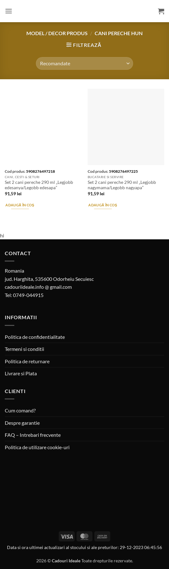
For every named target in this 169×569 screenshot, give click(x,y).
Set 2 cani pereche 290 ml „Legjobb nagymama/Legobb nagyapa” (122, 185)
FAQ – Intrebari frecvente (33, 435)
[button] (8, 11)
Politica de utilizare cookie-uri (37, 447)
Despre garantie (22, 423)
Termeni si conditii (24, 349)
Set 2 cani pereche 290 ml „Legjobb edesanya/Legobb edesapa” (39, 185)
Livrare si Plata (21, 373)
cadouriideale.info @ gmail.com (38, 287)
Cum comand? (20, 410)
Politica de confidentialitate (35, 337)
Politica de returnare (27, 361)
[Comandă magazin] (84, 63)
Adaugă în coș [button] (19, 205)
